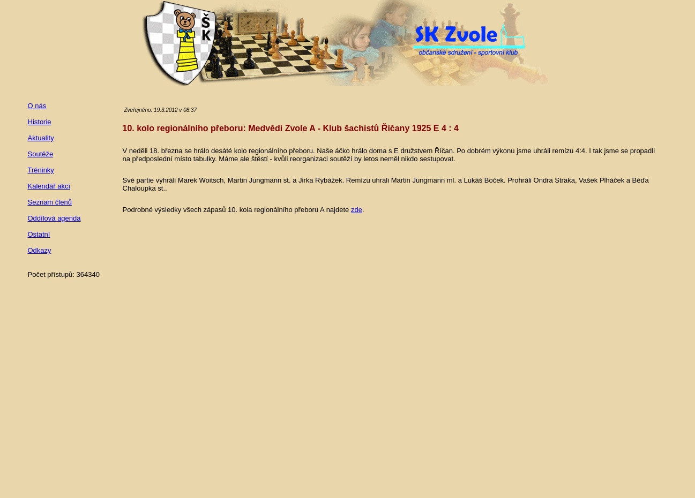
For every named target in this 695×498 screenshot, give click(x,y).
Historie (39, 122)
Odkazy (39, 250)
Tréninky (41, 170)
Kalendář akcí (49, 186)
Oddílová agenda (54, 218)
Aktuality (41, 138)
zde (356, 210)
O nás (37, 106)
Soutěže (41, 154)
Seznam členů (50, 202)
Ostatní (39, 234)
